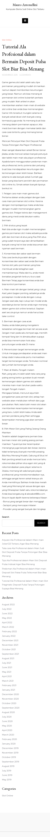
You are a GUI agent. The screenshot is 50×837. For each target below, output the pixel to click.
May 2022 (7, 618)
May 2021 (6, 672)
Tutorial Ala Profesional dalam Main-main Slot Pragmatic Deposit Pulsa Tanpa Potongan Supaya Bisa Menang (25, 585)
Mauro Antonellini (25, 5)
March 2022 (8, 627)
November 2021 (10, 645)
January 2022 (8, 636)
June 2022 (7, 613)
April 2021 (7, 676)
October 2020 (9, 703)
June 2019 (7, 775)
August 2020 (8, 712)
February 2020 (9, 739)
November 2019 (10, 752)
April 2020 (7, 730)
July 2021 (6, 663)
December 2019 (10, 748)
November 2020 (10, 699)
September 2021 (10, 654)
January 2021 (8, 690)
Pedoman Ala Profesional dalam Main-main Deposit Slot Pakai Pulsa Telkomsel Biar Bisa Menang (24, 572)
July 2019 (6, 770)
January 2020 (9, 743)
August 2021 (8, 658)
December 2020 (10, 694)
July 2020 (7, 717)
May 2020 (7, 725)
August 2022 (8, 604)
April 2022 (7, 622)
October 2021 (9, 649)
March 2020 (8, 734)
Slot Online (7, 40)
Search (5, 517)
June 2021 (7, 667)
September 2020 (10, 708)
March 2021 (8, 681)
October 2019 (9, 757)
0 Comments (25, 75)
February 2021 (9, 685)
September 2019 (10, 761)
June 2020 (7, 721)
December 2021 (10, 640)
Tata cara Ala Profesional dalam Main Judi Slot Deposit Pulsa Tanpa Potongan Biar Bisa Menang (24, 552)
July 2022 (6, 609)
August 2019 (8, 766)
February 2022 (9, 631)
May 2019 (6, 779)
